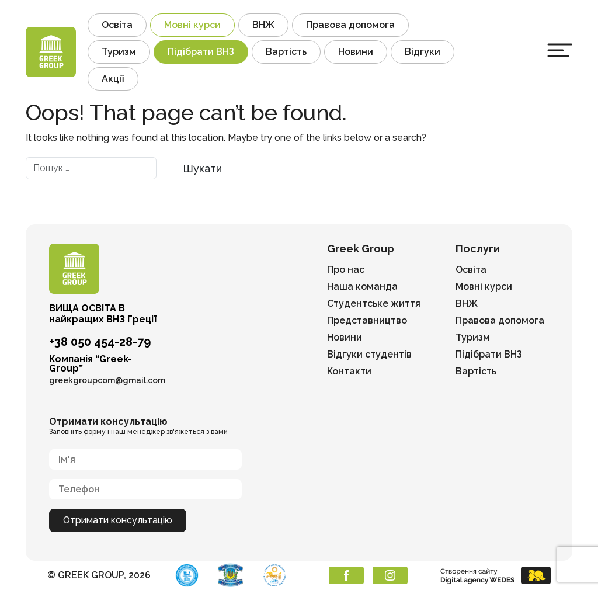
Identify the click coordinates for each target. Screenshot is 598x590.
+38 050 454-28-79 (100, 342)
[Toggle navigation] (559, 50)
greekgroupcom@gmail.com (107, 380)
